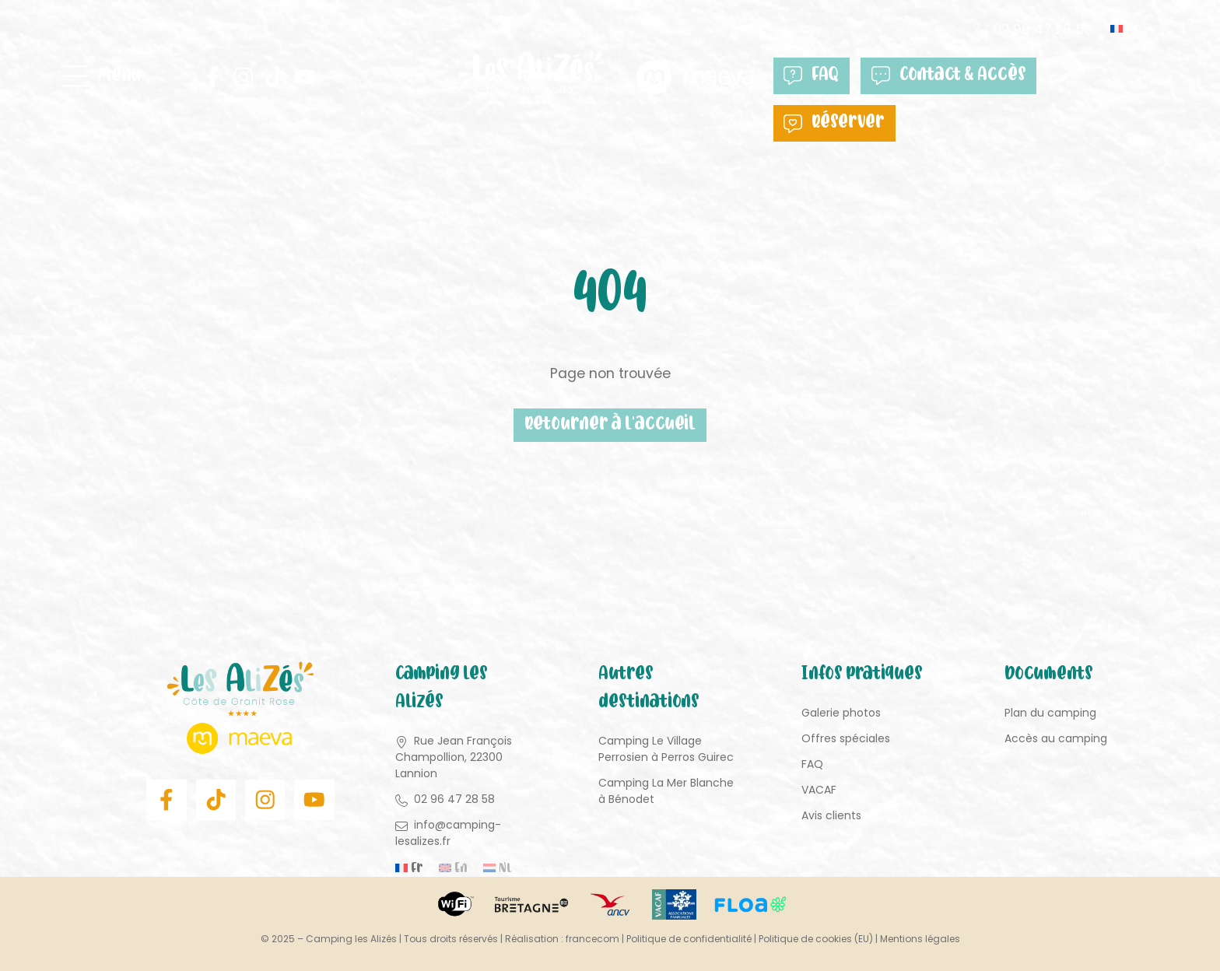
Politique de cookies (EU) (816, 938)
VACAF (818, 789)
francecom (592, 938)
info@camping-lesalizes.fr (448, 833)
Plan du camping (1050, 712)
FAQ (811, 75)
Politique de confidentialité (689, 938)
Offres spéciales (845, 738)
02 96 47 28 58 (1043, 29)
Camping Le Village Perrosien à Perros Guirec (666, 749)
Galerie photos (841, 712)
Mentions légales (920, 938)
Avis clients (831, 815)
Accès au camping (1055, 738)
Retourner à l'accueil (610, 425)
